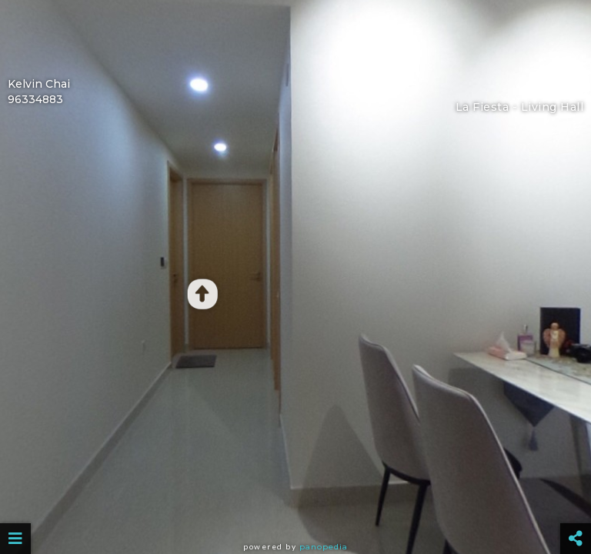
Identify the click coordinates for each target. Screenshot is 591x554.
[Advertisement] (295, 34)
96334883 (35, 99)
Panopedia (323, 547)
